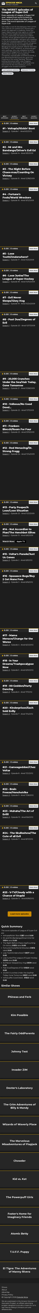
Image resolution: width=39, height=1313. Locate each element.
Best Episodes (4, 117)
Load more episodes (19, 914)
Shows (4, 1287)
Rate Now (33, 123)
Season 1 (5, 153)
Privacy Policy (7, 1295)
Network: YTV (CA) (28, 70)
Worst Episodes (14, 117)
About (4, 1290)
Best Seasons (24, 117)
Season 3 (6, 131)
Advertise (5, 1292)
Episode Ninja (22, 1297)
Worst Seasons (34, 117)
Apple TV (21, 541)
